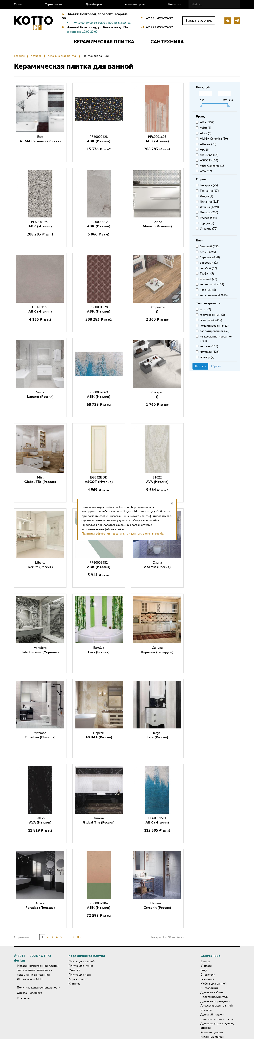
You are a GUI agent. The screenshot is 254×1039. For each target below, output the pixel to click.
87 (72, 937)
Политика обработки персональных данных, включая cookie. (123, 533)
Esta (40, 139)
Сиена (157, 564)
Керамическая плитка (104, 42)
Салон (18, 4)
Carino (157, 224)
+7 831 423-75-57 (159, 18)
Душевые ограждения (215, 1001)
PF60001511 (157, 820)
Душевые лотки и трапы (217, 1019)
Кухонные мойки (212, 1036)
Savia (40, 394)
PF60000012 (98, 224)
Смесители (207, 974)
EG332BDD (99, 479)
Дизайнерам (94, 4)
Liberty (40, 564)
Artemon (40, 735)
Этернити (157, 309)
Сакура (157, 650)
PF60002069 (98, 394)
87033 (40, 820)
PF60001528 (98, 309)
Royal (157, 735)
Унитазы (206, 965)
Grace (40, 905)
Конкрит (157, 394)
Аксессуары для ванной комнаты (216, 1007)
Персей (98, 735)
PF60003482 (98, 564)
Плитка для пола (79, 974)
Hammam (157, 905)
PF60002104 (98, 905)
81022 (157, 479)
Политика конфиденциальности (38, 987)
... (66, 937)
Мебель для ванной (213, 983)
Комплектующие (211, 1032)
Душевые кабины (212, 992)
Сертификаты (54, 4)
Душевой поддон (212, 1014)
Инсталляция (209, 987)
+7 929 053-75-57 (159, 26)
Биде (203, 970)
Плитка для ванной (81, 961)
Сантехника (167, 42)
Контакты (175, 4)
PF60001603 (157, 139)
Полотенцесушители (214, 996)
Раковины (207, 979)
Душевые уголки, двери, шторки (217, 1025)
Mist (40, 479)
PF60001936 (40, 224)
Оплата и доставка (29, 992)
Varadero (40, 650)
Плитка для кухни (80, 965)
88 (79, 937)
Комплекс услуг (135, 4)
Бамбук (99, 650)
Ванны (205, 961)
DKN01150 (40, 309)
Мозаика (74, 970)
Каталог (36, 55)
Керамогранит (78, 979)
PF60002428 (98, 139)
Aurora (98, 820)
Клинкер (74, 983)
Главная (19, 55)
